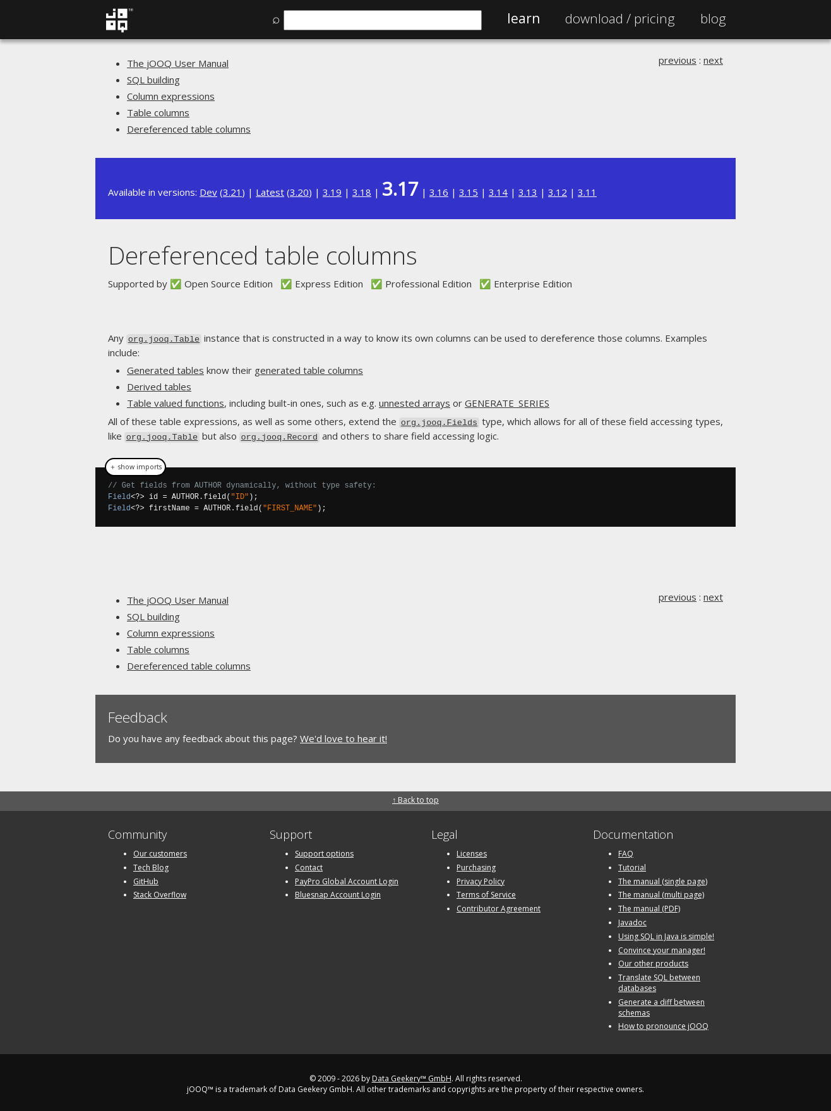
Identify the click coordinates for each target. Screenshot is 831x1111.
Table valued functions (175, 402)
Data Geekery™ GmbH (411, 1074)
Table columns (158, 112)
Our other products (653, 960)
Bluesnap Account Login (338, 891)
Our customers (160, 849)
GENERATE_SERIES (507, 402)
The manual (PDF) (649, 904)
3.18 (361, 192)
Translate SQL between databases (659, 979)
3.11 (587, 192)
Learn (523, 18)
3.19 (332, 192)
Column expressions (171, 96)
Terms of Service (486, 891)
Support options (324, 849)
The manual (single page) (662, 877)
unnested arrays (414, 402)
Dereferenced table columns (189, 129)
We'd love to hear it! (343, 735)
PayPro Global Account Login (346, 877)
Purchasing (476, 863)
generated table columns (308, 369)
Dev (208, 192)
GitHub (145, 877)
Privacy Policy (481, 877)
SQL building (153, 79)
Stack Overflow (159, 891)
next (713, 60)
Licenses (472, 849)
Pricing (620, 18)
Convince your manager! (661, 946)
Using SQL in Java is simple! (666, 932)
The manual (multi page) (661, 891)
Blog (713, 18)
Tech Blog (151, 863)
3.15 (468, 192)
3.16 (438, 192)
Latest (270, 192)
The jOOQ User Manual (178, 63)
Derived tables (159, 386)
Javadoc (632, 918)
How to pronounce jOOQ (663, 1023)
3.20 (299, 192)
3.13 (527, 192)
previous (677, 60)
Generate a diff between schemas (661, 1003)
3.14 (498, 192)
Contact (309, 863)
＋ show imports (135, 463)
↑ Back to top (415, 796)
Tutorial (632, 863)
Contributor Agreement (499, 904)
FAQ (625, 849)
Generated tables (165, 369)
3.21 (232, 192)
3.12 (557, 192)
